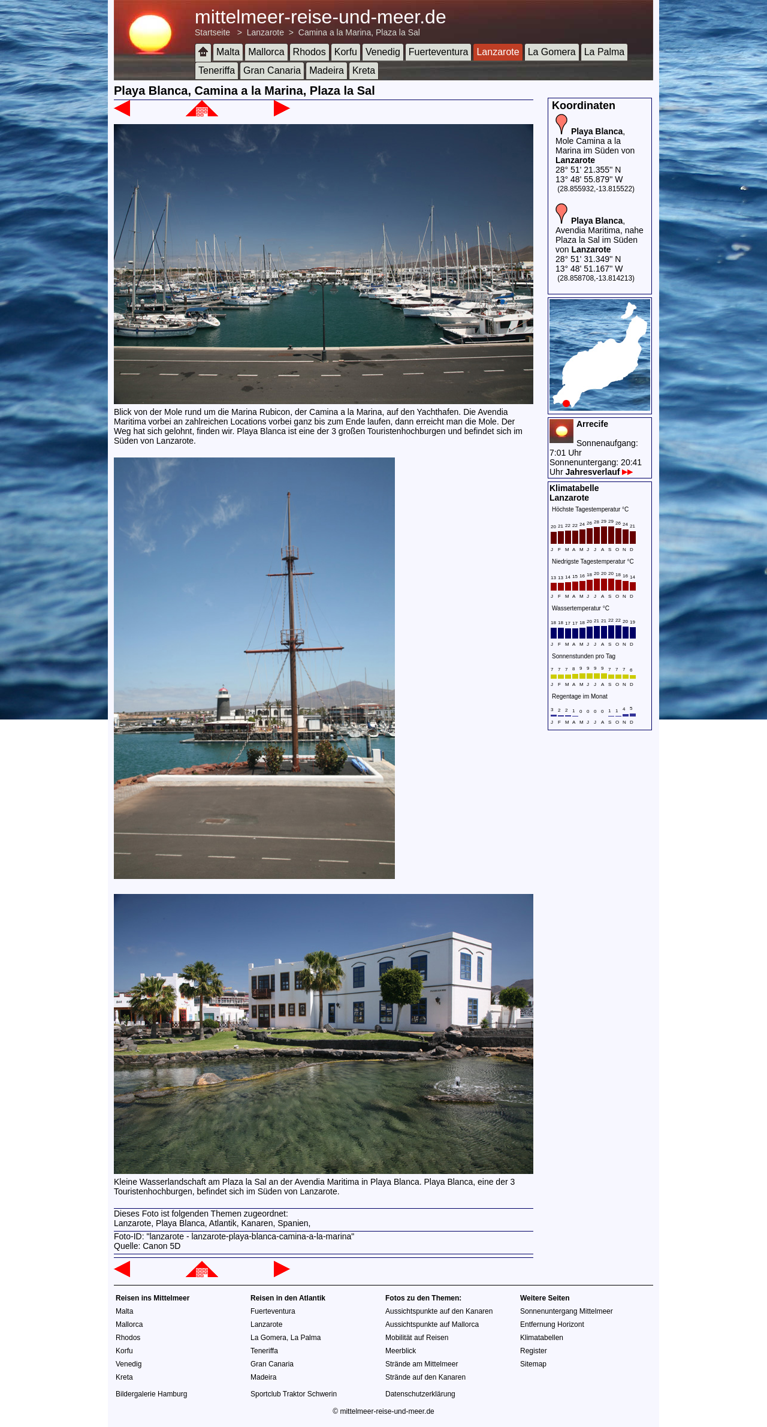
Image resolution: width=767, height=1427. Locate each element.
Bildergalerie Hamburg (151, 1394)
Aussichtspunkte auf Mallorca (432, 1324)
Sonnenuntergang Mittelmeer (566, 1311)
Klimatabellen (541, 1337)
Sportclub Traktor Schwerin (293, 1394)
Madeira (326, 70)
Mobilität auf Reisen (416, 1337)
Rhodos (309, 52)
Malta (228, 52)
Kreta (363, 70)
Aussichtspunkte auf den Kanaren (439, 1311)
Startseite (212, 32)
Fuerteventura (439, 52)
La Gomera (552, 52)
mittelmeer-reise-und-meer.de (320, 17)
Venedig (383, 52)
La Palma (604, 52)
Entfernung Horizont (552, 1324)
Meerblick (400, 1351)
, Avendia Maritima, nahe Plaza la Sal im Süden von (599, 235)
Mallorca (266, 52)
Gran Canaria (272, 70)
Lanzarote (265, 32)
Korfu (345, 52)
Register (533, 1351)
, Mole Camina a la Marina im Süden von (595, 146)
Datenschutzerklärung (420, 1394)
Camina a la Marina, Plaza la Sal (359, 32)
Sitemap (533, 1364)
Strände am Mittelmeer (421, 1364)
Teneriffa (216, 70)
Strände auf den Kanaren (425, 1377)
